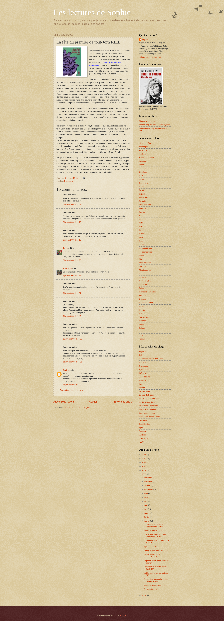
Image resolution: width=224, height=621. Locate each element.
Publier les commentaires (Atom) (78, 407)
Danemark (68, 181)
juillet (146, 497)
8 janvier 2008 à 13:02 (72, 204)
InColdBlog (143, 373)
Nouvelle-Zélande (146, 281)
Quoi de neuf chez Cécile (149, 417)
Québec (142, 299)
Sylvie (141, 428)
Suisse (142, 328)
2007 (144, 595)
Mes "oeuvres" (145, 263)
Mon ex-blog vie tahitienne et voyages (154, 125)
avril (146, 509)
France (142, 212)
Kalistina (142, 380)
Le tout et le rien (145, 248)
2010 (144, 466)
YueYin (142, 442)
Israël (141, 234)
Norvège (142, 277)
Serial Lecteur (144, 424)
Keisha (142, 388)
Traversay (143, 431)
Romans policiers (146, 303)
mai (146, 505)
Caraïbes (143, 172)
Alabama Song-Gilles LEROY (156, 585)
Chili (141, 176)
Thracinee (67, 268)
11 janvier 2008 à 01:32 (72, 385)
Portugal (142, 295)
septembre (148, 489)
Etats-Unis (143, 197)
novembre (148, 481)
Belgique (142, 161)
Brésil (141, 165)
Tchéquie (143, 335)
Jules (65, 248)
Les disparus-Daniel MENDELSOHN (152, 555)
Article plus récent (63, 401)
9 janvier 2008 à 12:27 (72, 293)
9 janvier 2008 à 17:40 (72, 316)
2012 (144, 458)
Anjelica (142, 351)
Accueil (93, 401)
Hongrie (142, 219)
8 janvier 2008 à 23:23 (72, 260)
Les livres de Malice (147, 413)
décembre (148, 478)
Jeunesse (143, 245)
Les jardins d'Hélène (147, 409)
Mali (141, 259)
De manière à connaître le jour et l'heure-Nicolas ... (157, 580)
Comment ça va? (151, 589)
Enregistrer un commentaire (71, 390)
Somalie (142, 321)
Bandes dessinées (146, 157)
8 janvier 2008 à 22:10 (72, 240)
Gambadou (143, 366)
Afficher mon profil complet (150, 57)
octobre (147, 485)
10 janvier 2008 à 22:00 (72, 339)
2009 (144, 470)
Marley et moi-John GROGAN (156, 551)
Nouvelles (143, 284)
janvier (147, 521)
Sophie (66, 370)
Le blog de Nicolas (146, 395)
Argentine (143, 150)
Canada (142, 168)
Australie (142, 154)
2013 (144, 454)
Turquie (142, 339)
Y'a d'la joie (143, 438)
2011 (144, 462)
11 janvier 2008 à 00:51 (72, 362)
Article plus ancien (123, 401)
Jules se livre (144, 377)
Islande (142, 230)
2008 (144, 474)
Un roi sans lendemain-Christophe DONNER (153, 525)
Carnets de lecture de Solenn (151, 359)
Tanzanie (143, 332)
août (146, 493)
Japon (141, 241)
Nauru (141, 273)
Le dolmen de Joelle (147, 402)
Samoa (142, 313)
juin (146, 501)
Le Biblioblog (144, 391)
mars (146, 513)
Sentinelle (143, 420)
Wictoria (142, 435)
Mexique (142, 266)
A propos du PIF (150, 547)
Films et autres (145, 205)
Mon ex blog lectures (147, 121)
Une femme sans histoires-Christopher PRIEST (155, 535)
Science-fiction (145, 317)
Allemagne (143, 147)
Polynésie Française (147, 292)
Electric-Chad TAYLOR (153, 530)
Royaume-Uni (144, 306)
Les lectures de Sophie (92, 12)
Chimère (142, 362)
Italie (141, 237)
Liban (141, 255)
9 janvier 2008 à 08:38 (72, 275)
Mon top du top (145, 270)
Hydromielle (144, 369)
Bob (140, 355)
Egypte (142, 190)
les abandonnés (145, 252)
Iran (140, 226)
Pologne (142, 288)
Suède (141, 324)
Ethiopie (142, 201)
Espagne (142, 194)
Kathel (141, 384)
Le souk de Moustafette (148, 406)
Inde (141, 223)
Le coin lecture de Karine (149, 398)
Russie (142, 310)
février (147, 517)
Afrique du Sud (145, 143)
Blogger (123, 615)
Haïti (141, 215)
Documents (143, 187)
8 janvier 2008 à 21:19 (72, 222)
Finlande (142, 208)
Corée (141, 179)
